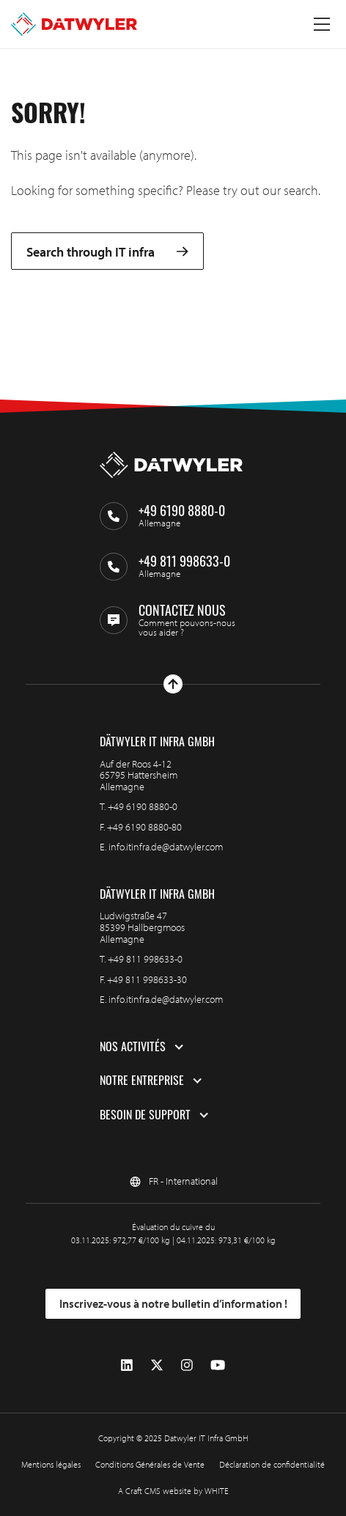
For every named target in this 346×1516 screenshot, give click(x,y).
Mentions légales (51, 1464)
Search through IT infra (107, 251)
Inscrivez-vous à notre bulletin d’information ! (173, 1303)
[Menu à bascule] (322, 24)
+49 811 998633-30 (147, 979)
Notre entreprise (142, 1080)
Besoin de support (145, 1115)
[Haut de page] (173, 684)
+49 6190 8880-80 (144, 827)
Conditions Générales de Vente (150, 1464)
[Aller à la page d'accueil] (74, 24)
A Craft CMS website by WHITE (173, 1490)
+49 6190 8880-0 (142, 806)
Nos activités (133, 1046)
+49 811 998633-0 (145, 958)
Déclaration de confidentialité (272, 1464)
